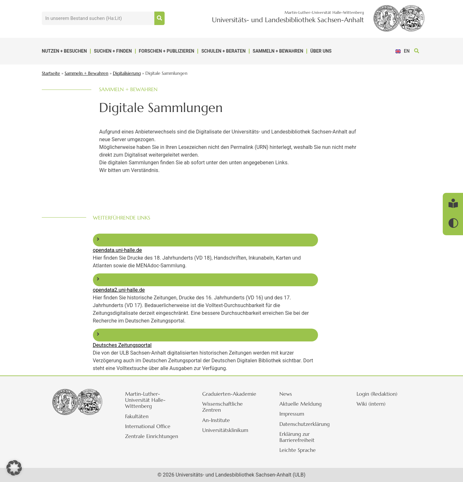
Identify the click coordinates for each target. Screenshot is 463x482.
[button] (416, 51)
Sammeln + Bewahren (278, 51)
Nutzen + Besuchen (64, 51)
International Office (148, 426)
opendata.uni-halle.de (117, 250)
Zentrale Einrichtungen (151, 436)
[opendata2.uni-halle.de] (98, 278)
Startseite (51, 73)
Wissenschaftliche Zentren (223, 406)
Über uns (320, 51)
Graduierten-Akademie (230, 394)
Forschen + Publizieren (166, 51)
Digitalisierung (127, 73)
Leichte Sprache (298, 450)
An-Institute (216, 420)
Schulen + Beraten (223, 51)
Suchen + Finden (113, 51)
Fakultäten (137, 416)
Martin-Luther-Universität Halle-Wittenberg (145, 400)
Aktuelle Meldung (301, 403)
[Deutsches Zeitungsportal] (98, 334)
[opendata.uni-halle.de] (98, 239)
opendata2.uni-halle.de (119, 290)
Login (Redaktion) (377, 394)
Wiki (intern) (371, 403)
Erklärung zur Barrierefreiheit (297, 437)
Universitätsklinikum (226, 430)
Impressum (292, 413)
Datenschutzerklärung (305, 424)
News (286, 394)
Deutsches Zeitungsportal (122, 345)
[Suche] (159, 18)
